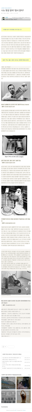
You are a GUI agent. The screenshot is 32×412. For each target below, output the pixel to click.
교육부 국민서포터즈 (6, 8)
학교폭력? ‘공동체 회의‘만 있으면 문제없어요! (11, 368)
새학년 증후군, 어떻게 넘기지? (8, 359)
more (29, 374)
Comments (4, 407)
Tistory (24, 410)
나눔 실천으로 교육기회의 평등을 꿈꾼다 (10, 357)
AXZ (15, 410)
